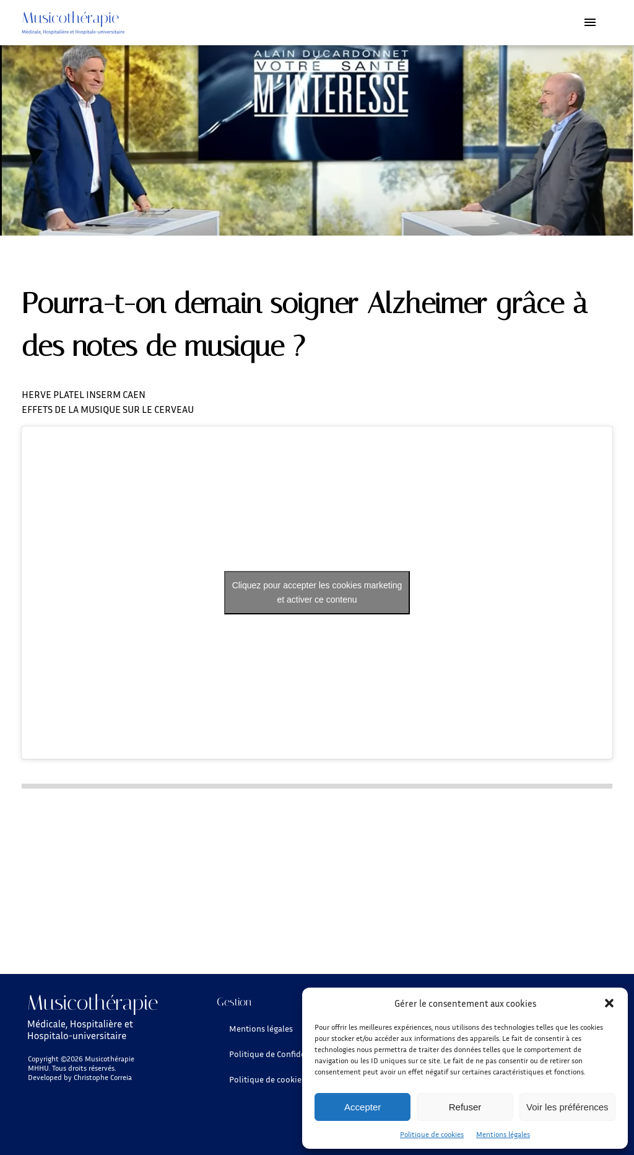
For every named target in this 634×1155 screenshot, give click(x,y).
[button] (609, 1003)
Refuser (465, 1107)
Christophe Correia (103, 1077)
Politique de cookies (432, 1134)
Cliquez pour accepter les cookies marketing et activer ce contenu (317, 592)
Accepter (362, 1107)
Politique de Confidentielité (280, 1053)
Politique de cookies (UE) (275, 1079)
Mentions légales (503, 1134)
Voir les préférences (567, 1107)
